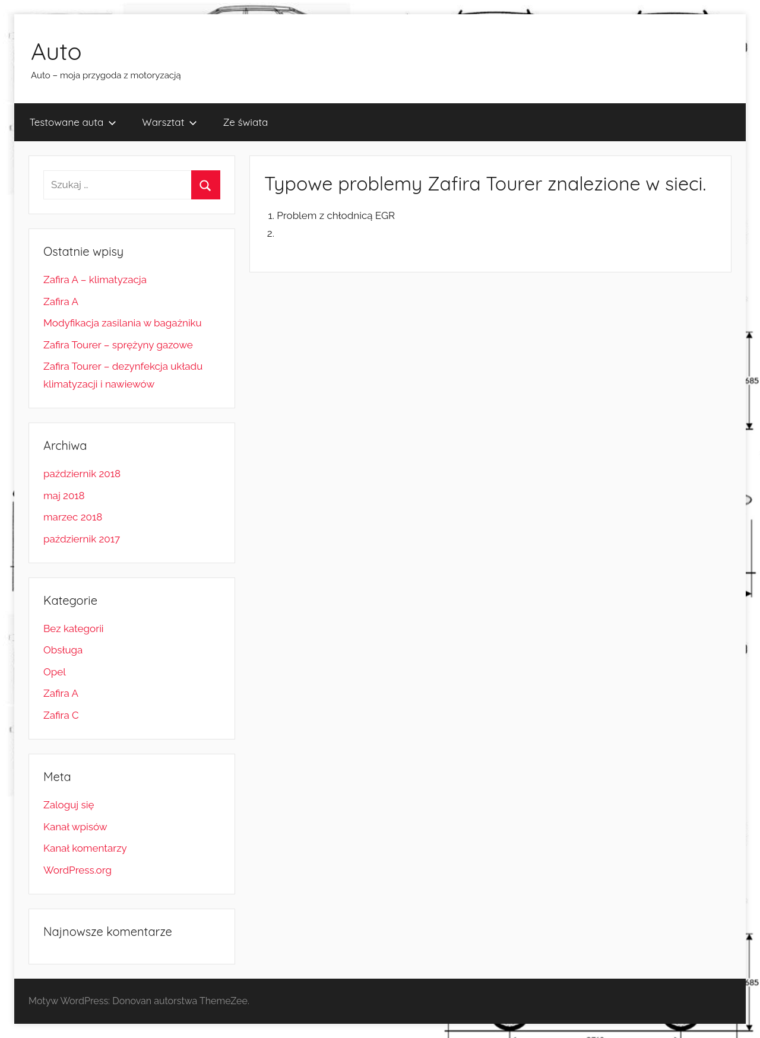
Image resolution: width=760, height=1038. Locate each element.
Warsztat (169, 122)
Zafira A (60, 301)
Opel (54, 672)
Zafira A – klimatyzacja (95, 279)
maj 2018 (64, 495)
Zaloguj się (68, 805)
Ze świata (245, 122)
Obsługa (63, 650)
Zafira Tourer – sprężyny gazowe (118, 345)
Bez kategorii (73, 628)
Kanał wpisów (75, 827)
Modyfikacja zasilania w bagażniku (122, 323)
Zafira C (61, 715)
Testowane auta (73, 122)
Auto (56, 51)
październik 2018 (82, 474)
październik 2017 (81, 539)
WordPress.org (77, 870)
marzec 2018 (72, 517)
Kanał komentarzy (85, 848)
